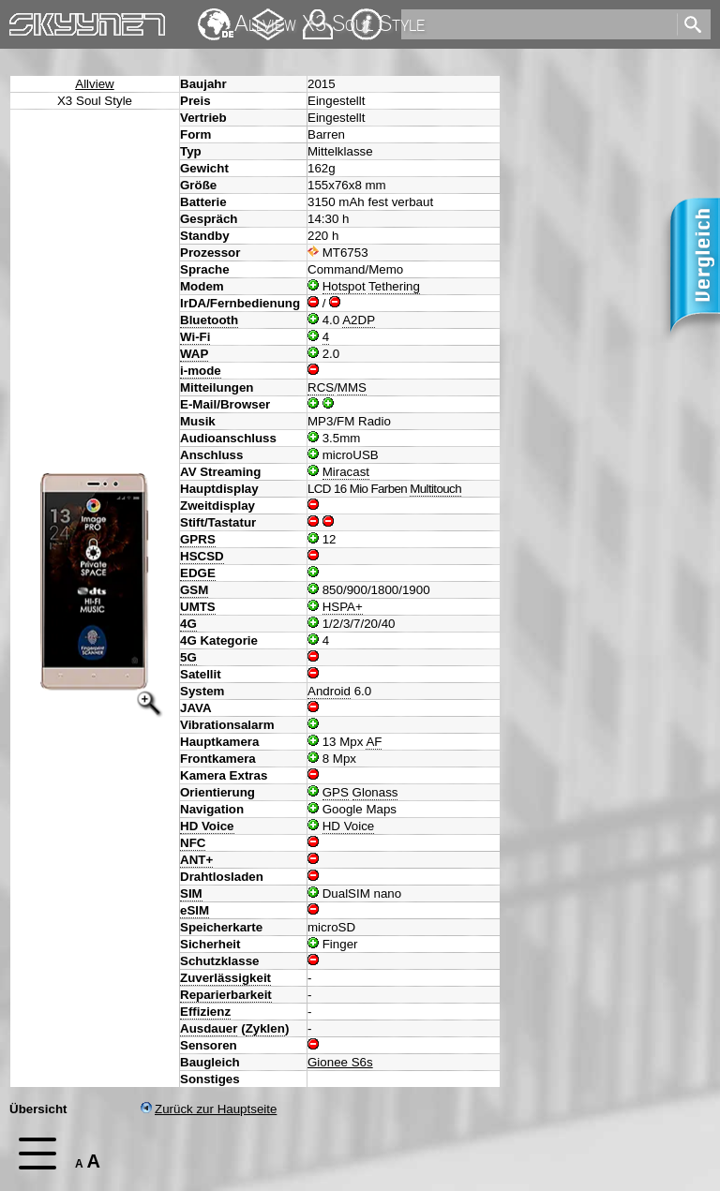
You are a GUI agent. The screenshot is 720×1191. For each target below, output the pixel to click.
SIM (191, 893)
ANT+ (196, 860)
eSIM (194, 910)
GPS (335, 792)
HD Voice (207, 826)
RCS (321, 387)
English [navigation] (215, 15)
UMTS (198, 607)
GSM (194, 590)
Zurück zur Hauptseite (209, 1109)
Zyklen (265, 1028)
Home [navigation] (26, 20)
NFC (192, 843)
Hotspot (344, 286)
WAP (194, 354)
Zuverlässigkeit (225, 978)
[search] (537, 24)
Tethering (394, 286)
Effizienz (205, 1012)
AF (374, 742)
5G (188, 657)
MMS (352, 387)
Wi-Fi (195, 337)
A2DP (358, 320)
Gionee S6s (340, 1062)
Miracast (345, 472)
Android (329, 691)
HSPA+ (342, 607)
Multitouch (435, 489)
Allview (94, 84)
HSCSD (202, 556)
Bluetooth (209, 320)
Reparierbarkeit (226, 995)
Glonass (375, 792)
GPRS (198, 539)
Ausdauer (208, 1028)
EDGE (198, 573)
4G (188, 624)
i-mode (200, 371)
